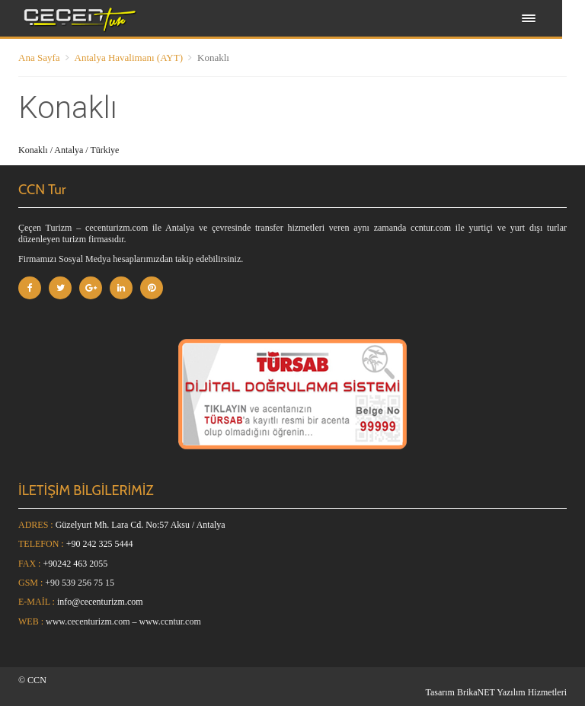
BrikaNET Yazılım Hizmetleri (512, 692)
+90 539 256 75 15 (79, 582)
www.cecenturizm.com (88, 621)
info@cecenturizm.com (100, 601)
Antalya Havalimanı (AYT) (129, 57)
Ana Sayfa (39, 57)
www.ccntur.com (170, 621)
